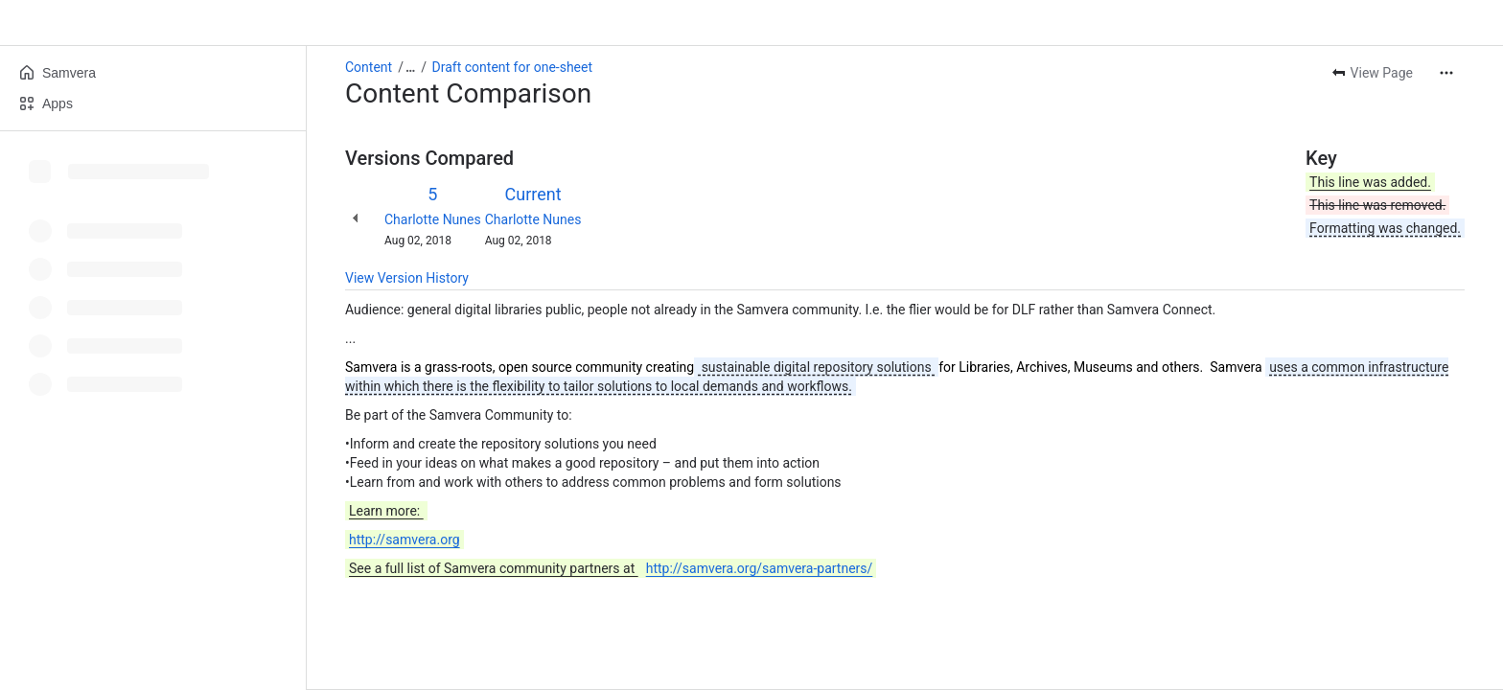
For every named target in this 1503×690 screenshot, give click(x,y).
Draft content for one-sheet (512, 67)
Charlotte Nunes (432, 219)
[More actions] (1446, 72)
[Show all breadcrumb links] (410, 67)
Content (368, 67)
